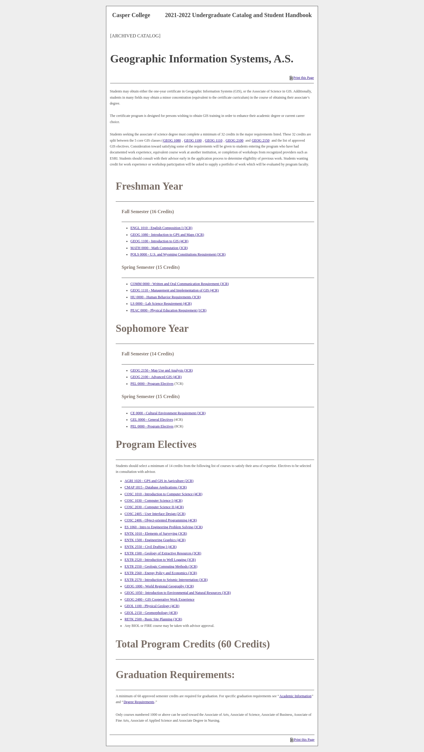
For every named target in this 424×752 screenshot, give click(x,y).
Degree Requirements (139, 702)
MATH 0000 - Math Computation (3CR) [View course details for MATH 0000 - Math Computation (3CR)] (159, 248)
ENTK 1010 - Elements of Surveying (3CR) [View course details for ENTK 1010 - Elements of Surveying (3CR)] (156, 533)
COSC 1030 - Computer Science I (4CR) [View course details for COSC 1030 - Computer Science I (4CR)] (154, 500)
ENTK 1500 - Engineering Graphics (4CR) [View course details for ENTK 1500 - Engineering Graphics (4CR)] (155, 540)
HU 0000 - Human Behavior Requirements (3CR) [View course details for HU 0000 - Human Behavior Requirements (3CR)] (165, 297)
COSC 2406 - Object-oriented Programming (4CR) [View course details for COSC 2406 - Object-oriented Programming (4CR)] (161, 520)
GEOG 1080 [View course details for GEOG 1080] (172, 140)
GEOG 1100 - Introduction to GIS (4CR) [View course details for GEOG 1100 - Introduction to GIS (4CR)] (159, 241)
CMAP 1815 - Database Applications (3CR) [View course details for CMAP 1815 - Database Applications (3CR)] (156, 487)
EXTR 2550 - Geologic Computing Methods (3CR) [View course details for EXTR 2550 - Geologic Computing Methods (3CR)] (161, 566)
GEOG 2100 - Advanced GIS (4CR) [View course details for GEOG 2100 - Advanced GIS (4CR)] (156, 377)
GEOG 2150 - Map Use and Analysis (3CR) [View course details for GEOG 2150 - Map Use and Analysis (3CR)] (161, 370)
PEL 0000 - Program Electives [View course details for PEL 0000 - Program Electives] (151, 384)
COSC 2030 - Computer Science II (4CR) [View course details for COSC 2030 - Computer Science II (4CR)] (154, 507)
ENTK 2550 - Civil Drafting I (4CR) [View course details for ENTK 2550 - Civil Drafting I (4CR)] (151, 547)
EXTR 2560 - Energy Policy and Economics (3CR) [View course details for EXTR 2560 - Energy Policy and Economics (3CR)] (161, 573)
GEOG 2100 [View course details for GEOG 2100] (234, 140)
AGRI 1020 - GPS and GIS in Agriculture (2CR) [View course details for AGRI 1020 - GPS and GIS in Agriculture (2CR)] (159, 481)
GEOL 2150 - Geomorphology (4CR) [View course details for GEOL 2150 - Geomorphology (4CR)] (151, 613)
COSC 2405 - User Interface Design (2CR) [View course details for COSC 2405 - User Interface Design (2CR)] (155, 514)
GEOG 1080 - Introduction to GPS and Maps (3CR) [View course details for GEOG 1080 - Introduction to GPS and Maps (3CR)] (167, 235)
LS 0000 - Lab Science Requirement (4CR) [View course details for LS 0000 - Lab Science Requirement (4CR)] (161, 304)
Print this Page (302, 78)
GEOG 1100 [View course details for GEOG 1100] (193, 140)
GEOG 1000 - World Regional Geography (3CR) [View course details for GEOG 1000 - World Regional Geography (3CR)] (159, 586)
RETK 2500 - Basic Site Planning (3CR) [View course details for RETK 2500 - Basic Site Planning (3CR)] (153, 619)
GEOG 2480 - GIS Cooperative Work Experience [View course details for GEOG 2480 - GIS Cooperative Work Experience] (159, 599)
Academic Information (295, 696)
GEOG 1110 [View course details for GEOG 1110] (213, 140)
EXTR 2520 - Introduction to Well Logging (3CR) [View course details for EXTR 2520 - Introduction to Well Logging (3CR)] (160, 560)
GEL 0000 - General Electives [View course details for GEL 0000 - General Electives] (151, 420)
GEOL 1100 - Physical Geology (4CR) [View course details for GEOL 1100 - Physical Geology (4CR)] (152, 606)
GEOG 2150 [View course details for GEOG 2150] (260, 140)
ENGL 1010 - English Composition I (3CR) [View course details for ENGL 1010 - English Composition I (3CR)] (161, 228)
